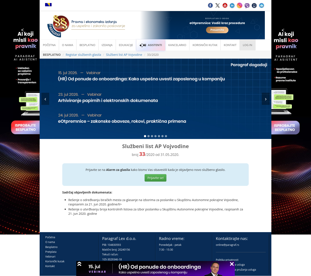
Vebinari (50, 256)
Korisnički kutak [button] (205, 45)
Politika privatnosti (227, 260)
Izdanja (107, 45)
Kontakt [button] (230, 45)
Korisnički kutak (54, 261)
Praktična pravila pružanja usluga (236, 269)
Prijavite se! (155, 178)
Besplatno (87, 45)
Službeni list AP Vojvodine (124, 55)
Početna (49, 45)
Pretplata (50, 252)
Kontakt (50, 266)
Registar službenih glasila (83, 55)
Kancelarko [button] (177, 45)
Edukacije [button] (126, 45)
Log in (247, 45)
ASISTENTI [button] (150, 45)
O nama (67, 45)
